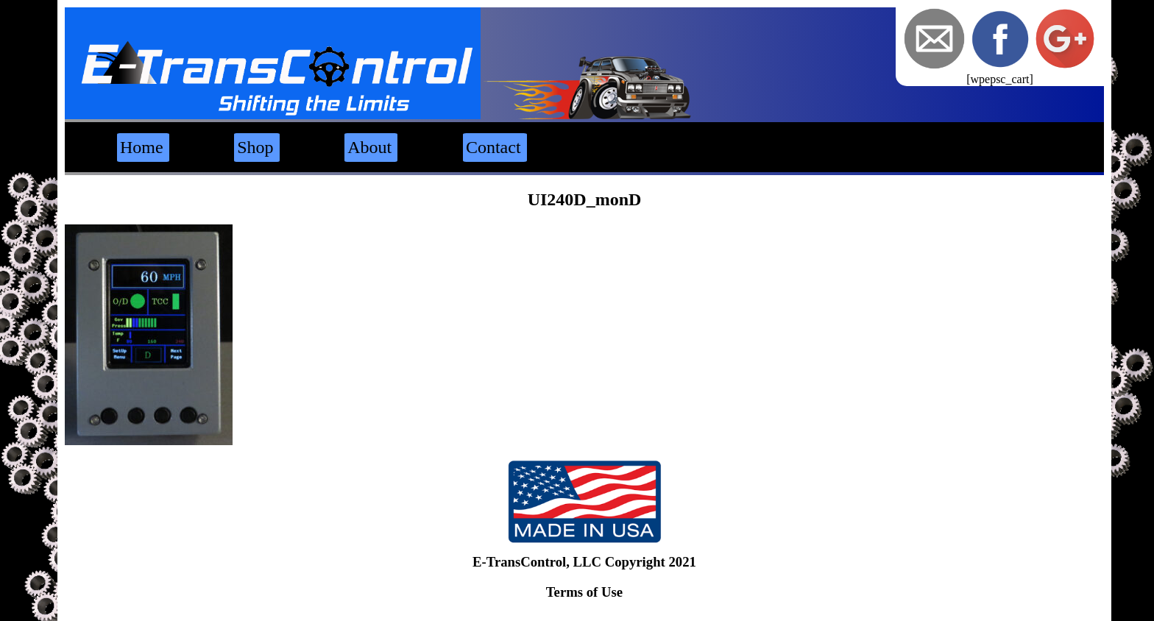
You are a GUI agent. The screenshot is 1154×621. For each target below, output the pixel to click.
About (369, 147)
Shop (255, 147)
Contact (493, 147)
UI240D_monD (585, 199)
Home (141, 147)
